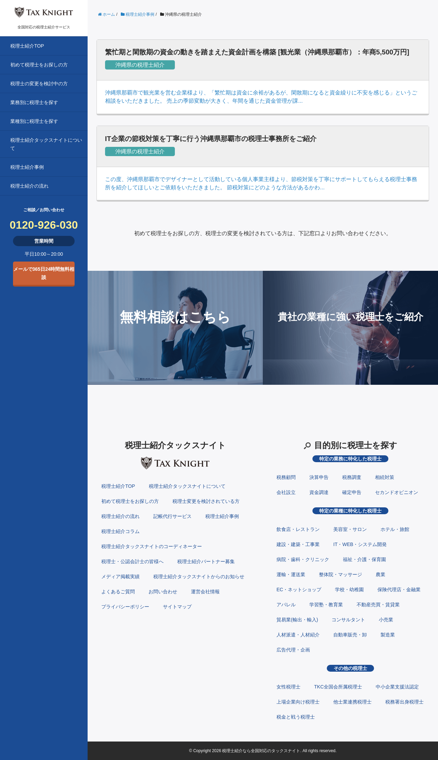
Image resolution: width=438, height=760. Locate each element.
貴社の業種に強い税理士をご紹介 (350, 317)
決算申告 (318, 477)
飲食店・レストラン (298, 529)
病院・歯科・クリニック (302, 559)
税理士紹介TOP (27, 46)
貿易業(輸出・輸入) (297, 619)
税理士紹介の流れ (29, 186)
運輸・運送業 (290, 574)
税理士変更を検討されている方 (206, 501)
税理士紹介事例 (27, 167)
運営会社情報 (205, 591)
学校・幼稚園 (349, 589)
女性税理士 (288, 686)
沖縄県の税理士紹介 (140, 65)
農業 (380, 574)
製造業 (388, 634)
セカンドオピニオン (396, 492)
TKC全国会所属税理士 (338, 686)
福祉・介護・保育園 (364, 559)
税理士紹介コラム (120, 531)
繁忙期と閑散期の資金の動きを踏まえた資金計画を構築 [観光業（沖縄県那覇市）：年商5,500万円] (257, 52)
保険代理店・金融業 (399, 589)
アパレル (286, 604)
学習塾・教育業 (326, 604)
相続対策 (384, 477)
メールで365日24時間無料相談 (44, 273)
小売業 (386, 619)
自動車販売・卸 (350, 634)
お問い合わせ (163, 591)
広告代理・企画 (293, 650)
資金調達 (318, 492)
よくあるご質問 (118, 591)
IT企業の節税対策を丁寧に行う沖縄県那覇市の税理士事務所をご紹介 (211, 138)
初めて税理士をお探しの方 (39, 64)
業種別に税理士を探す (34, 121)
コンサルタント (348, 619)
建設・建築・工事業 (298, 544)
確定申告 (351, 492)
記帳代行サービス (172, 516)
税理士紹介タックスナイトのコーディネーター (151, 546)
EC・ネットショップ (298, 589)
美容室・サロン (350, 529)
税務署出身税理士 (404, 702)
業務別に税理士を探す (34, 102)
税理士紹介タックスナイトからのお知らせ (198, 576)
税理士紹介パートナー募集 (206, 561)
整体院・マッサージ (340, 574)
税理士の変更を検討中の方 (39, 83)
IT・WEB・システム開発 (360, 544)
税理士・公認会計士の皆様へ (132, 561)
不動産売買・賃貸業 (378, 604)
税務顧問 (286, 477)
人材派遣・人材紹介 (298, 634)
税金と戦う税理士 (295, 717)
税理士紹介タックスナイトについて (46, 144)
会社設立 (286, 492)
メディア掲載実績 (120, 576)
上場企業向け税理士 (298, 702)
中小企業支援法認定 (397, 686)
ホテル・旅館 (395, 529)
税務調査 (351, 477)
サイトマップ (177, 606)
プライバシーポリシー (125, 606)
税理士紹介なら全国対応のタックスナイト (261, 750)
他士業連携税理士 (352, 702)
